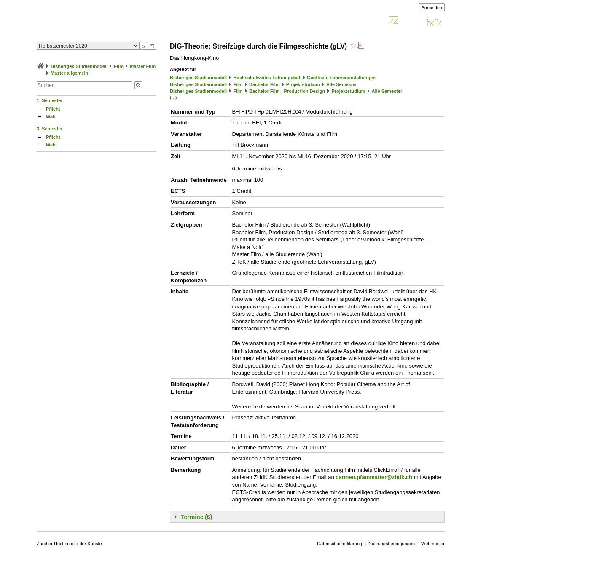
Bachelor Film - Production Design (287, 91)
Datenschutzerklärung (339, 543)
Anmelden (431, 7)
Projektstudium (303, 84)
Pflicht (53, 108)
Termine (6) (196, 517)
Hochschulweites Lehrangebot (267, 77)
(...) (173, 97)
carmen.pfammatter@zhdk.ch (374, 477)
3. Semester (50, 128)
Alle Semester (341, 84)
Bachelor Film (264, 84)
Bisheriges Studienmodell (79, 66)
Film (119, 66)
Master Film (143, 66)
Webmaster (433, 543)
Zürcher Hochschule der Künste (69, 543)
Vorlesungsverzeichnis (98, 22)
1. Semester (50, 100)
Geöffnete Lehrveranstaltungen (341, 77)
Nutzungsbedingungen (391, 543)
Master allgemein (69, 73)
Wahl (51, 116)
